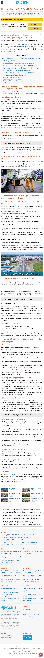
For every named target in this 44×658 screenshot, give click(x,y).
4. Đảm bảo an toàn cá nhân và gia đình (13, 79)
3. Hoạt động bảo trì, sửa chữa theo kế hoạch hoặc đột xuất (18, 63)
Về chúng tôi (26, 609)
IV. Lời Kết (3, 82)
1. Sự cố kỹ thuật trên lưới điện (11, 60)
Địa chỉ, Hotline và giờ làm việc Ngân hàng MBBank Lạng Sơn (17, 537)
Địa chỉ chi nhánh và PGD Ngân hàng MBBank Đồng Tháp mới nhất (19, 542)
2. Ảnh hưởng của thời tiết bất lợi (11, 62)
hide (25, 55)
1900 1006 (34, 24)
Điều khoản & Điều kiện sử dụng (31, 614)
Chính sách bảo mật (28, 612)
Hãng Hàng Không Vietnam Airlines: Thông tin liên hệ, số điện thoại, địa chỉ (32, 590)
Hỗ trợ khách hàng (28, 617)
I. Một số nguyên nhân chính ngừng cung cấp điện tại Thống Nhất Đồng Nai (21, 58)
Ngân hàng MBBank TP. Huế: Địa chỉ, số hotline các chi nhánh (17, 540)
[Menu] (2, 2)
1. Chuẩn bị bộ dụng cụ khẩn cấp (11, 74)
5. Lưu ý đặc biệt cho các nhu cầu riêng (13, 80)
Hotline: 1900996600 (6, 636)
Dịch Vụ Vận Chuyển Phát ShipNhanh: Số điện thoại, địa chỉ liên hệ (10, 598)
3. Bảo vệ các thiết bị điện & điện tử (12, 77)
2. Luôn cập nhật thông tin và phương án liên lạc (15, 75)
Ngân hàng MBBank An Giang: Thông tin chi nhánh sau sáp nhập (18, 545)
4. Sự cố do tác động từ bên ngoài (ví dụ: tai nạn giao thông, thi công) (20, 65)
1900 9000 (34, 28)
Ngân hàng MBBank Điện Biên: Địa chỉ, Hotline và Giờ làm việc (17, 535)
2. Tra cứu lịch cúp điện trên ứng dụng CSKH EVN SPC (16, 70)
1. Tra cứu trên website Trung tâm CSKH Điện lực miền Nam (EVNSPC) (21, 68)
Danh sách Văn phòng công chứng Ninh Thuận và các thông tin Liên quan (10, 562)
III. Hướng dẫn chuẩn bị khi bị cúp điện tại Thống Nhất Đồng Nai (18, 72)
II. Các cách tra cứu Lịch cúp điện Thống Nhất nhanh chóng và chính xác (19, 67)
